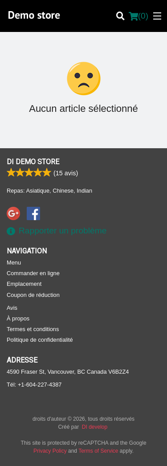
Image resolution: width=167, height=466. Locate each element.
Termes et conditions (33, 329)
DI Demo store (33, 162)
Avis (12, 307)
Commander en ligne (33, 273)
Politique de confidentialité (40, 339)
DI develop (94, 427)
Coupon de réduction (33, 295)
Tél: (34, 384)
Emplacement (24, 283)
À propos (18, 318)
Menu (14, 262)
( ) (138, 16)
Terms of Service (98, 451)
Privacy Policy (50, 451)
